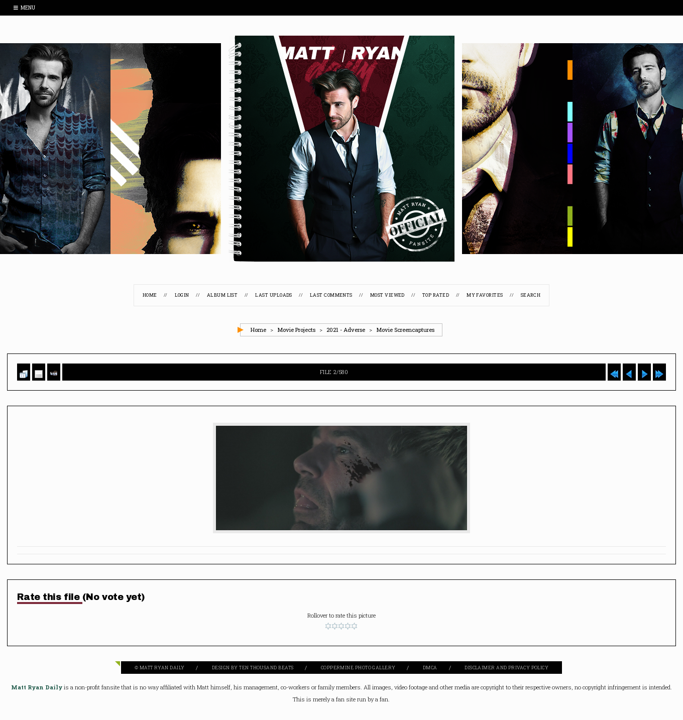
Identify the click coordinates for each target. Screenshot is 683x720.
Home (150, 295)
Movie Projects (296, 329)
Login (182, 295)
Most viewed (387, 295)
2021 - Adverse (345, 329)
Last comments (331, 295)
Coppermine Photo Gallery (358, 667)
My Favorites (485, 295)
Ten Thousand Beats (266, 667)
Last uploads (273, 295)
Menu (24, 8)
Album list (222, 295)
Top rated (435, 295)
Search (531, 295)
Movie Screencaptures (405, 329)
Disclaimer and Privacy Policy (506, 667)
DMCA (430, 667)
